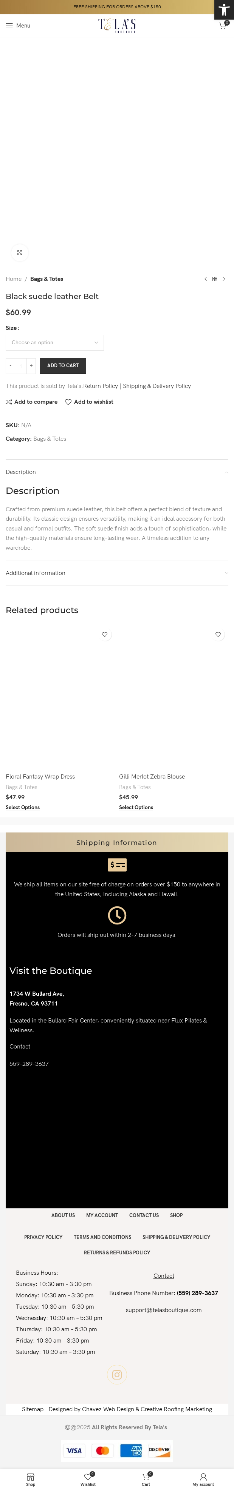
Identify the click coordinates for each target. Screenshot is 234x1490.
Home (14, 279)
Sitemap (32, 1409)
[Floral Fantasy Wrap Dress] (60, 697)
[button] (224, 10)
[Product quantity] (20, 366)
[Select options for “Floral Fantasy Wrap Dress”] (23, 807)
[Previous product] (205, 279)
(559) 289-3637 (197, 1293)
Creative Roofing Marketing (176, 1409)
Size (11, 328)
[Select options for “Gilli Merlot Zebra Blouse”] (136, 807)
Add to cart (63, 366)
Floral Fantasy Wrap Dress (40, 776)
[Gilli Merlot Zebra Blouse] (174, 697)
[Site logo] (116, 25)
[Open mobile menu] (18, 25)
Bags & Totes (46, 279)
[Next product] (223, 279)
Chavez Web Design (108, 1409)
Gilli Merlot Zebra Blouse (152, 776)
